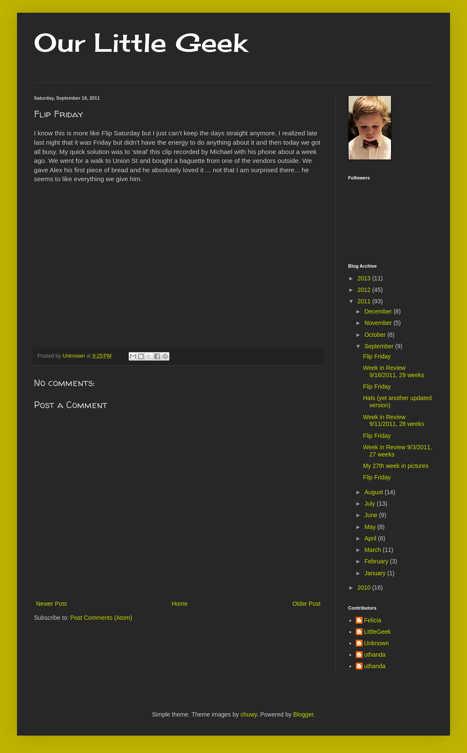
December (378, 311)
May (370, 526)
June (371, 515)
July (370, 503)
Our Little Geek (140, 42)
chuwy (248, 714)
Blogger (303, 714)
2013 (364, 278)
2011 (364, 301)
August (374, 492)
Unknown (376, 643)
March (373, 549)
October (375, 334)
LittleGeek (377, 631)
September (379, 346)
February (377, 561)
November (378, 322)
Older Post (307, 603)
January (375, 573)
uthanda (375, 654)
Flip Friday (377, 356)
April (371, 538)
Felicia (372, 620)
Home (179, 603)
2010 (364, 587)
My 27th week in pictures (395, 465)
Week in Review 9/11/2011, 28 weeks (393, 421)
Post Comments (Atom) (101, 617)
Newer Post (51, 603)
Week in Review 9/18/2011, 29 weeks (393, 371)
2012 (364, 289)
